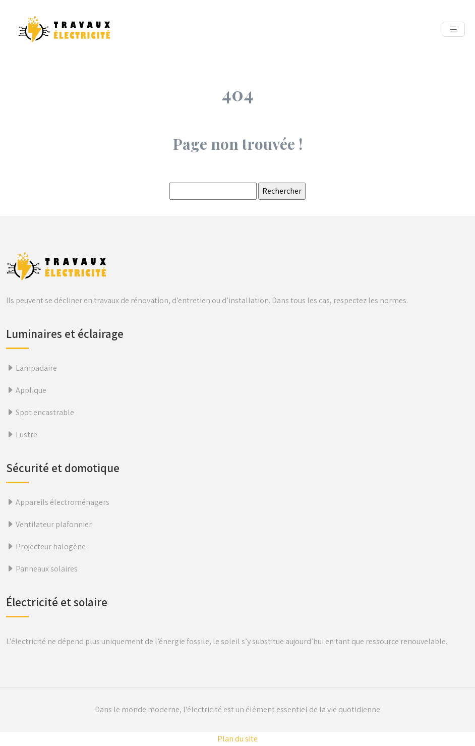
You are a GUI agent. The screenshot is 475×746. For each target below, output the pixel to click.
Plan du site (237, 738)
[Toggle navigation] (453, 29)
